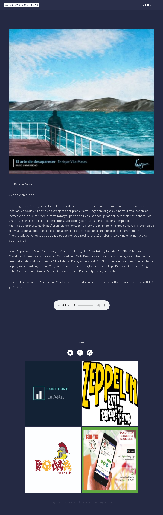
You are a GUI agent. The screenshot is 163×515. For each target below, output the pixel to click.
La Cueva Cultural (67, 502)
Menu (147, 4)
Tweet (81, 342)
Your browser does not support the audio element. (82, 305)
